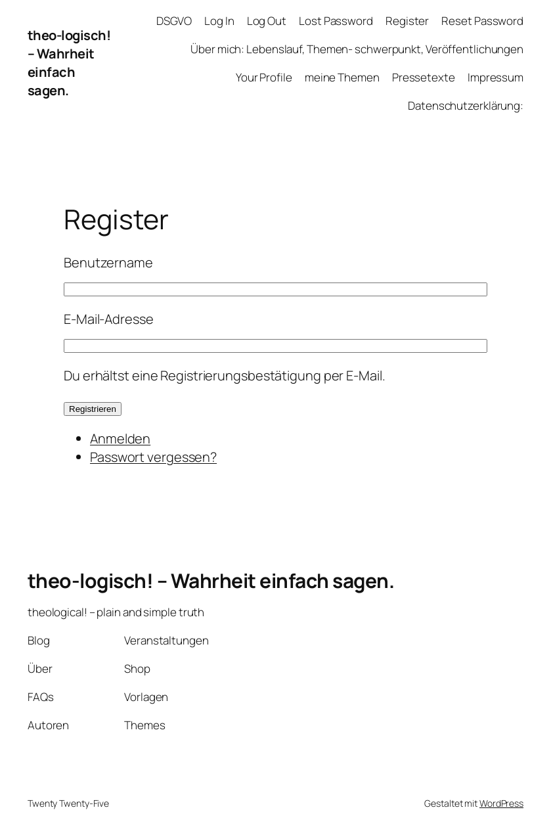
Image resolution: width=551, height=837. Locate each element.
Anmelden (120, 438)
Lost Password (336, 20)
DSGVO (174, 20)
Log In (219, 20)
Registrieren (92, 409)
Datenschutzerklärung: (465, 105)
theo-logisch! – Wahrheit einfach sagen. (69, 62)
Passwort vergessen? (153, 457)
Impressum (495, 77)
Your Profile (264, 77)
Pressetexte (423, 77)
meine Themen (342, 77)
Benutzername (108, 262)
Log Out (266, 20)
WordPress (501, 803)
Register (407, 20)
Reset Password (482, 20)
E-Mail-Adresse (109, 319)
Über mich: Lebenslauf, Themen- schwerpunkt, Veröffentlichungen (356, 49)
